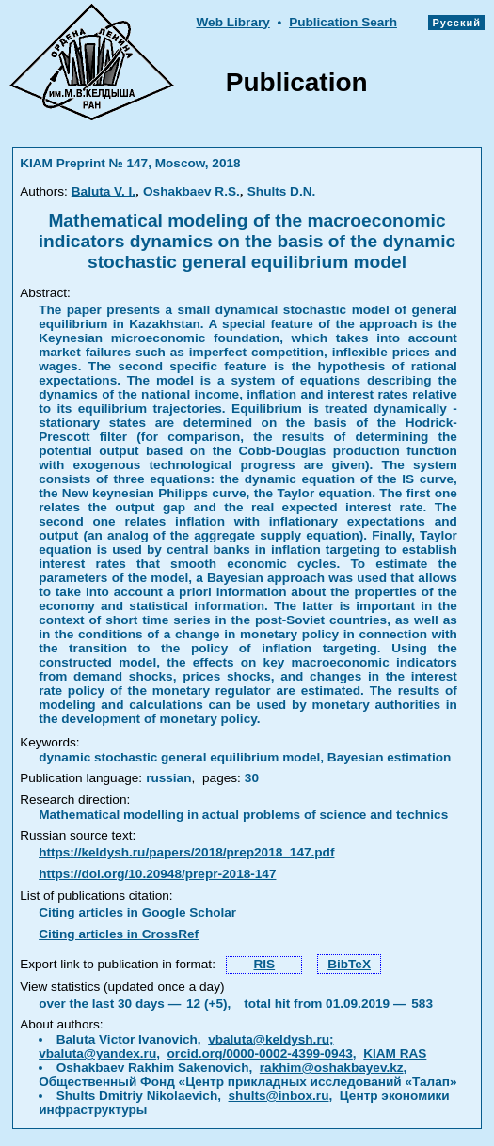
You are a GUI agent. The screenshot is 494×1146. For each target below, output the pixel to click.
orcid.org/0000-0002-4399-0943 (260, 1053)
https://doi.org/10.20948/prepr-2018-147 (157, 874)
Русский (456, 22)
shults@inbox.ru (279, 1096)
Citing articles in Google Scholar (137, 912)
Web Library (232, 22)
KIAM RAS (394, 1053)
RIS (264, 964)
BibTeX (349, 964)
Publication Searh (343, 22)
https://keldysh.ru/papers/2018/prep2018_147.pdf (186, 852)
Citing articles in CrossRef (119, 934)
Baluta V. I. (103, 191)
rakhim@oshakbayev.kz (332, 1067)
